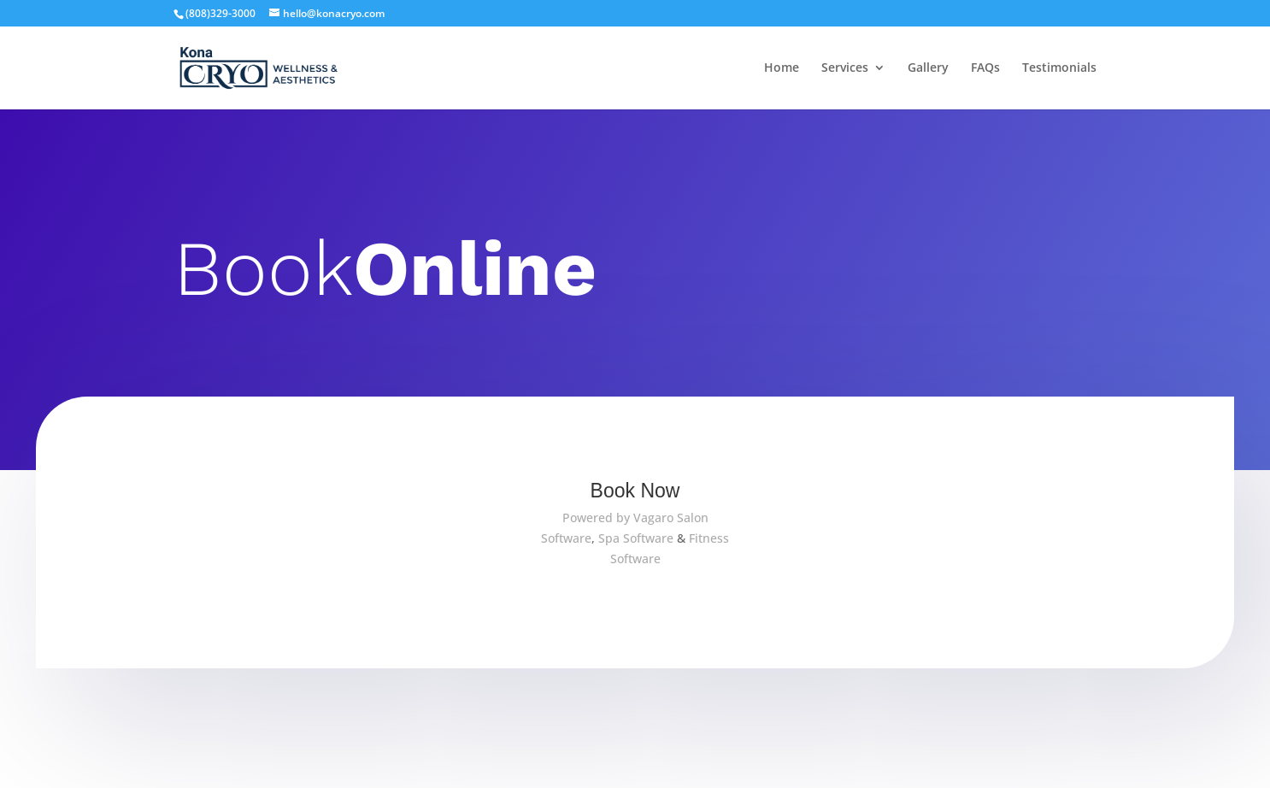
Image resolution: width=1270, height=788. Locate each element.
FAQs (985, 68)
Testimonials (1059, 68)
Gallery (928, 68)
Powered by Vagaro (617, 517)
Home (781, 68)
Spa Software (635, 538)
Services (844, 68)
